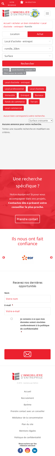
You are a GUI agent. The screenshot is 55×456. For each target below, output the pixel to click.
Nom (6, 293)
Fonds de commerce (15, 101)
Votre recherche (12, 3)
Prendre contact (27, 219)
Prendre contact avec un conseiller (28, 411)
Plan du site (27, 424)
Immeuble (10, 95)
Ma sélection (28, 2)
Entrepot (25, 95)
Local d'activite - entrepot (17, 82)
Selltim (35, 383)
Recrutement (27, 398)
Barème (27, 404)
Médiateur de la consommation (27, 417)
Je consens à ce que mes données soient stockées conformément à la (35, 326)
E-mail (8, 305)
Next (51, 257)
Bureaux (39, 95)
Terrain (34, 101)
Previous (3, 257)
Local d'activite (37, 88)
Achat (40, 34)
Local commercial (13, 108)
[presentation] (26, 342)
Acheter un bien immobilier (26, 23)
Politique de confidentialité (27, 437)
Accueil (7, 23)
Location (15, 34)
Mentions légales (27, 430)
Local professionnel (14, 88)
